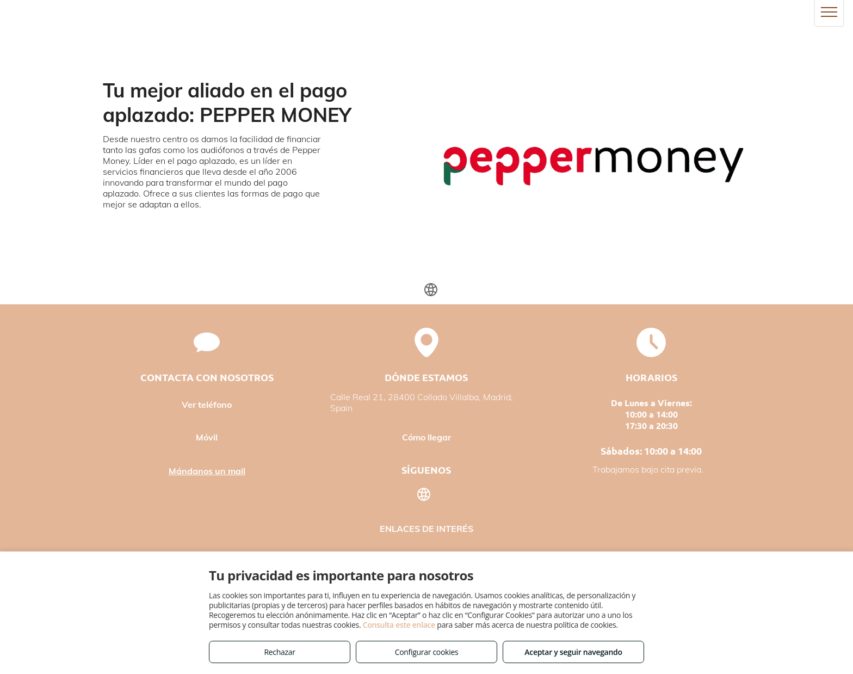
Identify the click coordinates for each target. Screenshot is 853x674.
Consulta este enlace (399, 625)
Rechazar (279, 652)
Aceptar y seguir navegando (573, 652)
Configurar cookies (427, 652)
